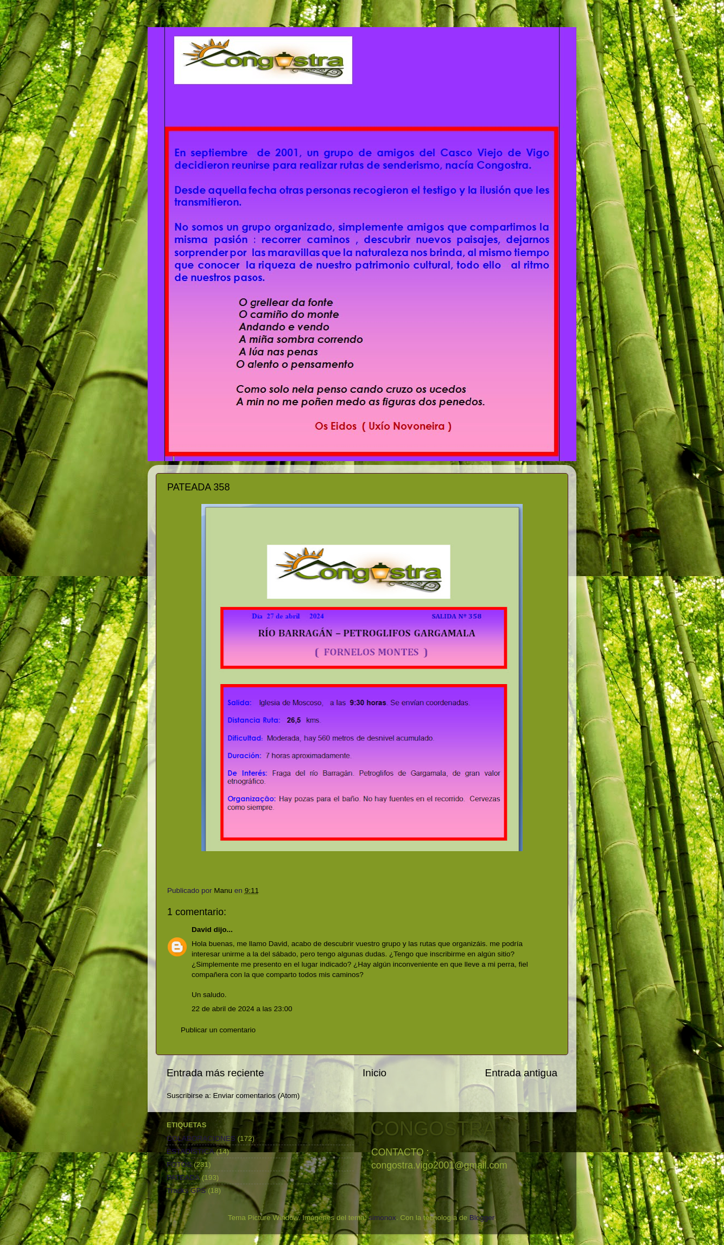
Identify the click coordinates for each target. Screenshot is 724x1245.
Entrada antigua (521, 1072)
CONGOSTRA (433, 1129)
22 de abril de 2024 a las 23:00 (242, 1009)
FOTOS (179, 1164)
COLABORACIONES (201, 1138)
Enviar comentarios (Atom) (256, 1095)
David (202, 929)
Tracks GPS (186, 1190)
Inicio (374, 1072)
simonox (382, 1218)
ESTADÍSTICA (190, 1151)
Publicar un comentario (218, 1030)
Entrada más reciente (215, 1072)
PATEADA (183, 1177)
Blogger (481, 1218)
